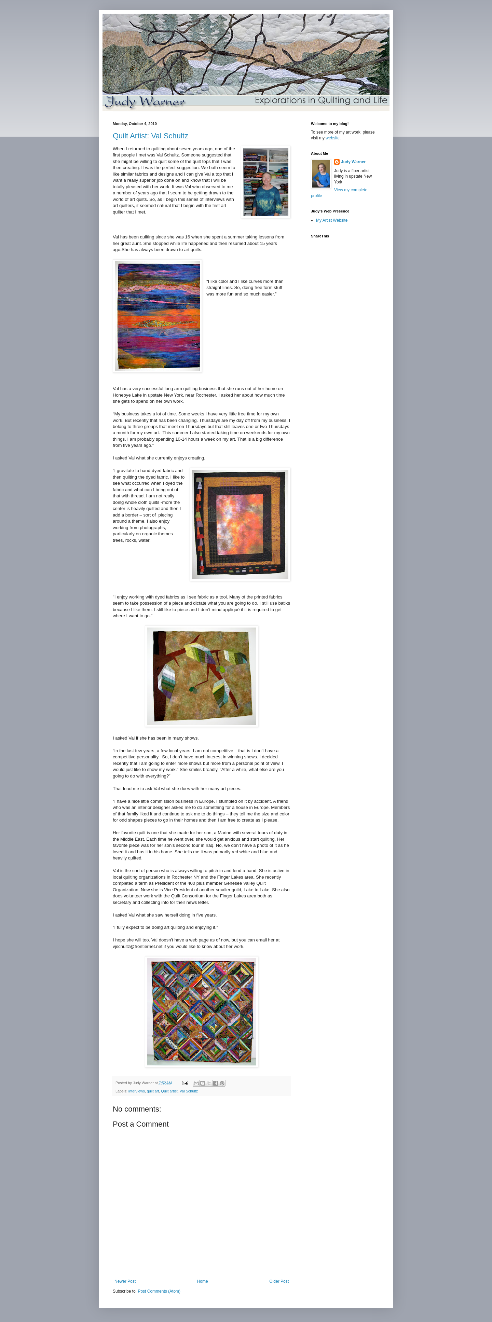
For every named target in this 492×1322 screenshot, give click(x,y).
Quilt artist (169, 1091)
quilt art (153, 1091)
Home (202, 1281)
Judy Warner (353, 162)
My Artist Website (331, 220)
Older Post (279, 1281)
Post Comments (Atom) (159, 1291)
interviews (136, 1091)
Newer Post (125, 1281)
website (333, 138)
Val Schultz (189, 1091)
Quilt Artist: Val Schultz (150, 136)
